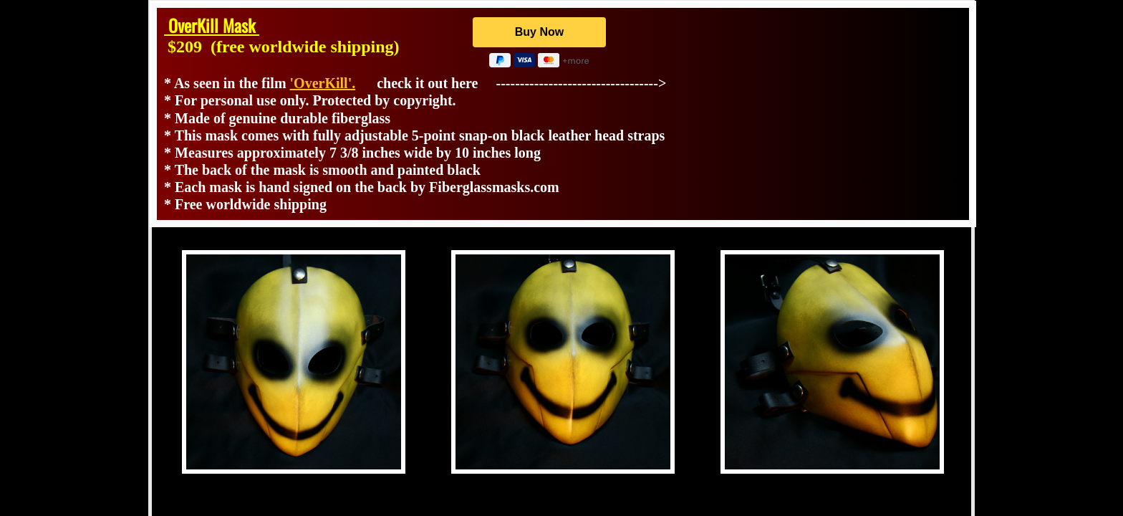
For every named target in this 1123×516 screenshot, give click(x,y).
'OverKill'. (323, 83)
